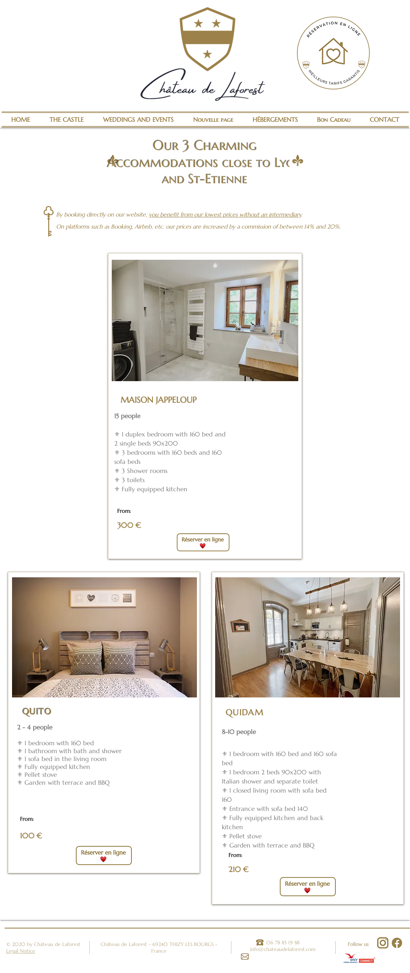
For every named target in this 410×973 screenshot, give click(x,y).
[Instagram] (382, 942)
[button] (205, 320)
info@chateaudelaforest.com (283, 949)
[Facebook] (396, 942)
